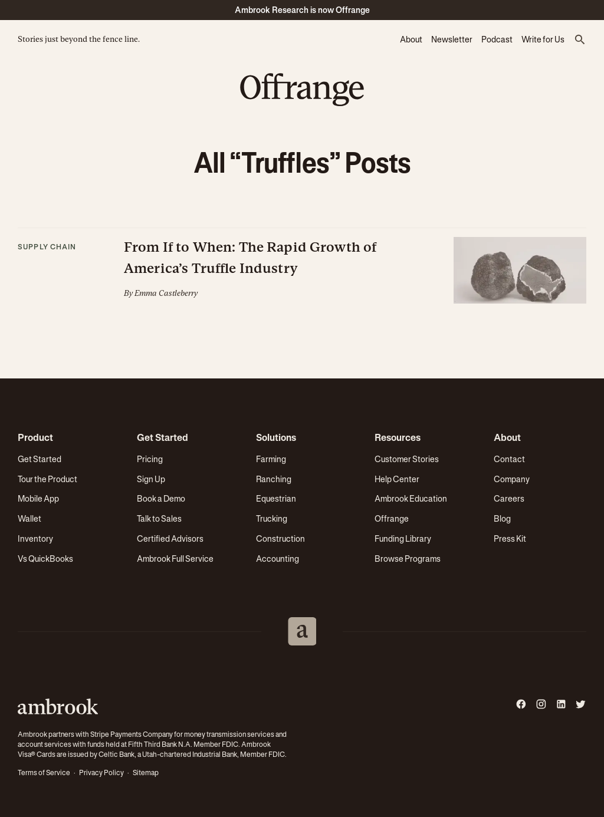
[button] (580, 40)
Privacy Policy (101, 773)
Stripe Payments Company (131, 734)
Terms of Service (44, 773)
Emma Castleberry (166, 293)
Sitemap (146, 773)
